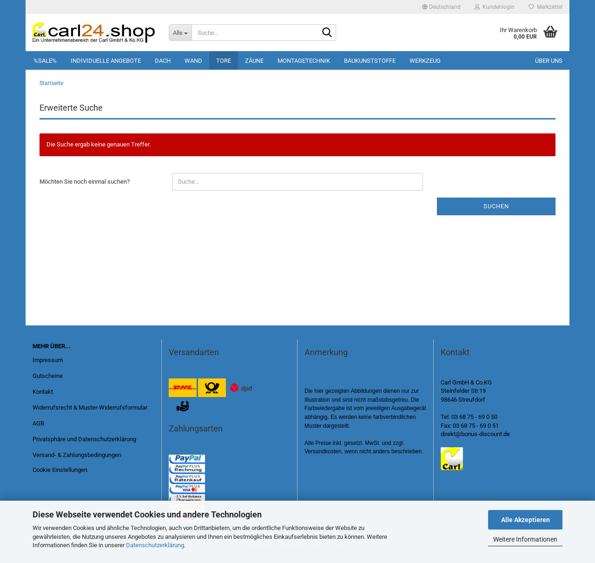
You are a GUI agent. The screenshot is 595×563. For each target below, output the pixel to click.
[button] (441, 7)
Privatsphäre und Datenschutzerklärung (84, 439)
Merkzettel (545, 7)
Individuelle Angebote (106, 60)
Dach (163, 60)
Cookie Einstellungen (60, 469)
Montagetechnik (304, 60)
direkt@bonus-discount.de (475, 434)
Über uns (548, 60)
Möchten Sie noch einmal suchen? (85, 181)
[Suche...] (180, 32)
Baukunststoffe (370, 60)
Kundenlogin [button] (495, 7)
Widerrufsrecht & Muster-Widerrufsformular (90, 407)
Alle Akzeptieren (525, 519)
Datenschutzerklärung (155, 545)
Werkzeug (425, 60)
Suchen (496, 206)
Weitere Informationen (525, 539)
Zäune (254, 60)
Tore (223, 60)
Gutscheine (48, 375)
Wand (193, 60)
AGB (38, 423)
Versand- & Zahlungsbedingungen (77, 454)
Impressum (48, 360)
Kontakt (43, 391)
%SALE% (45, 60)
